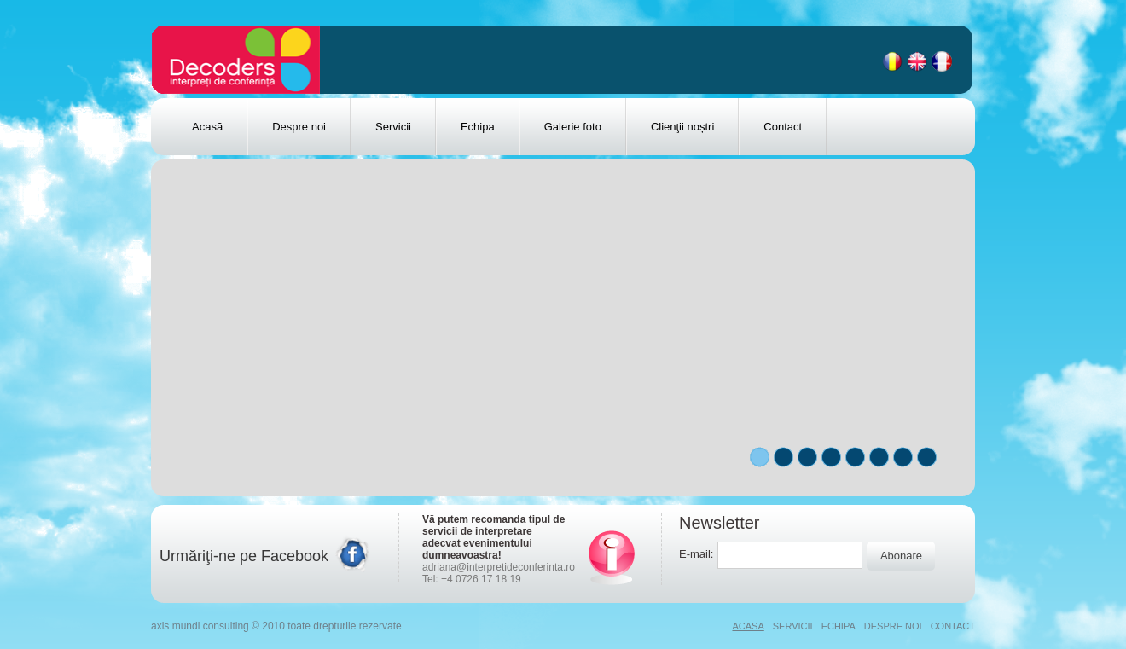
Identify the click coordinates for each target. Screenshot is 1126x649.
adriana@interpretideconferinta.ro (498, 567)
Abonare (901, 555)
